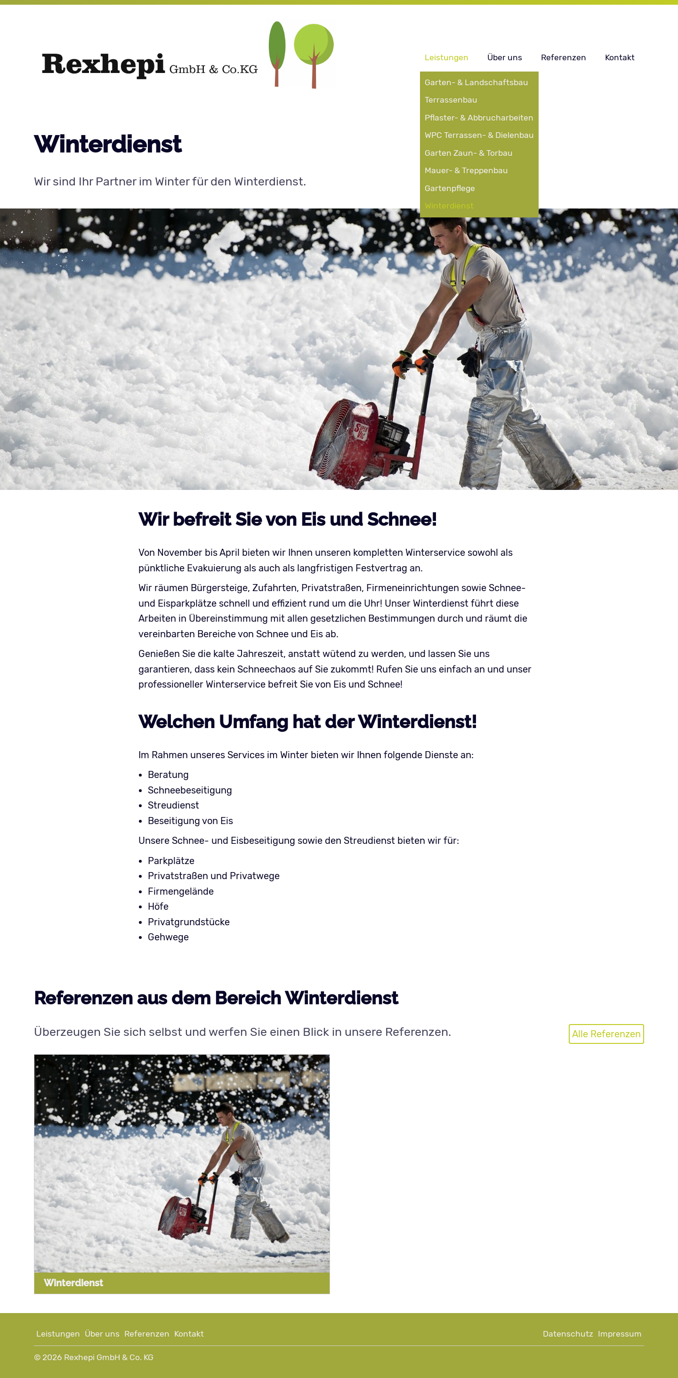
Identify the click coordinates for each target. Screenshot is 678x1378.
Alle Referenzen (606, 1034)
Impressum (620, 1333)
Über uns (504, 57)
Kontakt (620, 57)
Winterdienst (73, 1283)
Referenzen (563, 57)
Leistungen (446, 57)
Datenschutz (568, 1333)
